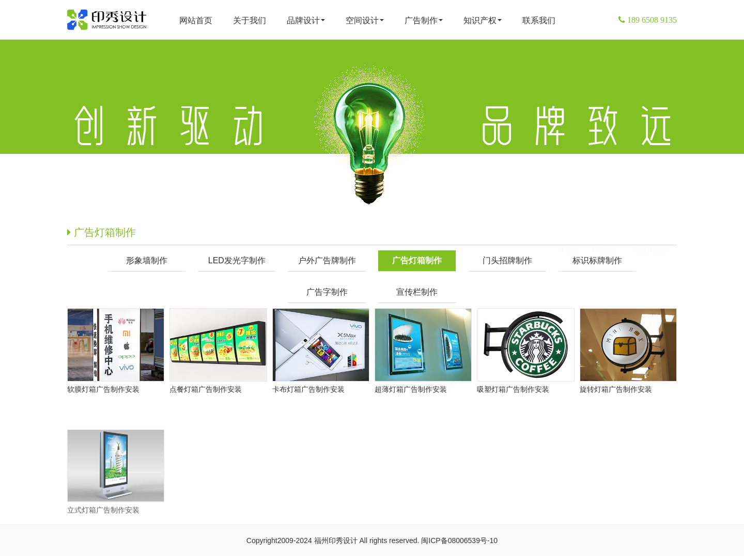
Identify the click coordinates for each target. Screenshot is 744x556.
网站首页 (195, 20)
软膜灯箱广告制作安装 (103, 389)
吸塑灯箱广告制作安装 (513, 389)
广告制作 (424, 20)
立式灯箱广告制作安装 (103, 537)
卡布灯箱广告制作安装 (308, 389)
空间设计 (365, 20)
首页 (571, 233)
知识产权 (482, 20)
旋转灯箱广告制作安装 (616, 389)
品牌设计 (306, 20)
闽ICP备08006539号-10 (459, 540)
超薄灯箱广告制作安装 (411, 389)
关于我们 (249, 20)
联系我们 (538, 20)
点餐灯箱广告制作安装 (205, 389)
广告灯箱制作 (650, 233)
